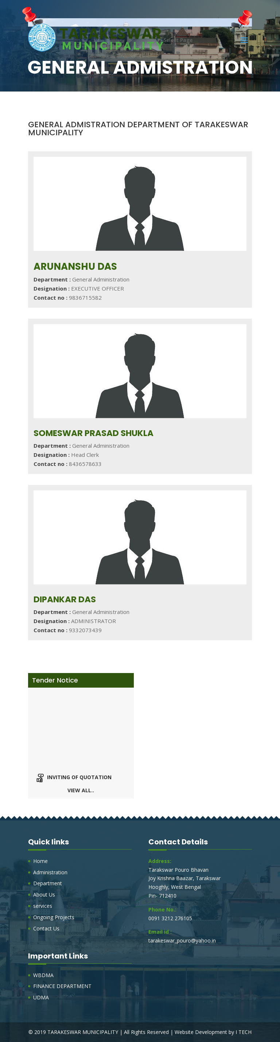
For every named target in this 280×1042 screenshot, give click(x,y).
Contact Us (46, 928)
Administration (50, 872)
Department (47, 883)
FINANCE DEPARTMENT (62, 986)
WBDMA (43, 975)
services (42, 905)
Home (40, 861)
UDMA (41, 997)
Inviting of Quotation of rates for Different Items (87, 782)
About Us (44, 894)
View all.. (80, 790)
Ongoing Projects (53, 917)
